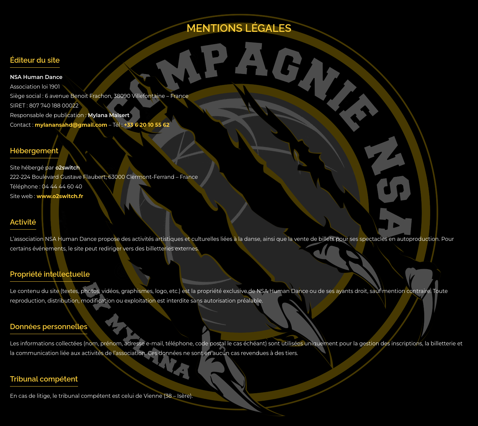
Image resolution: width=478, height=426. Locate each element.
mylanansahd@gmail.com (71, 125)
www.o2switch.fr (60, 196)
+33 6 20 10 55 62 (146, 125)
